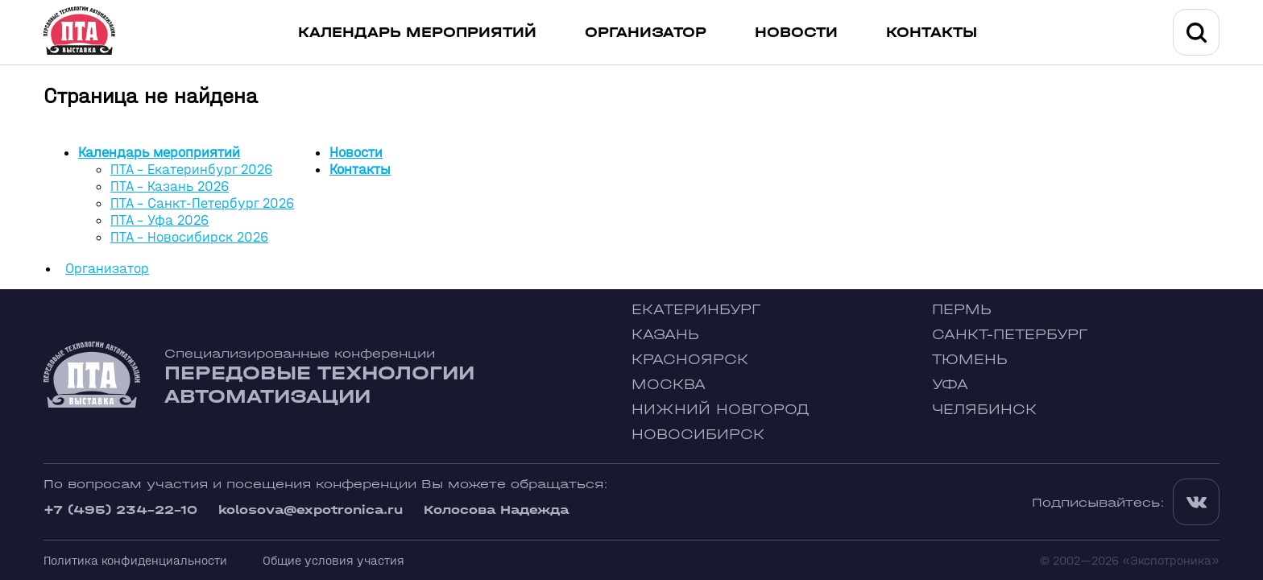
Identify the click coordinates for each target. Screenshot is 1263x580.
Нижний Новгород (721, 409)
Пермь (962, 309)
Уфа (950, 384)
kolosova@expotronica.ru (310, 509)
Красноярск (690, 359)
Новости (796, 32)
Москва (669, 384)
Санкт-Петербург (1009, 334)
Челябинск (984, 409)
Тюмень (970, 359)
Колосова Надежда (496, 509)
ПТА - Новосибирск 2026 (189, 237)
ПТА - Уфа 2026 (159, 220)
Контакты (931, 32)
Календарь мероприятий (417, 32)
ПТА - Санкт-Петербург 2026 (202, 203)
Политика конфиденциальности (135, 560)
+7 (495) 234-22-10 (120, 509)
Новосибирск (698, 434)
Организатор (645, 32)
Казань (665, 334)
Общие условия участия (333, 560)
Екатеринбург (696, 309)
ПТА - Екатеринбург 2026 (191, 169)
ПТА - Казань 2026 (169, 186)
